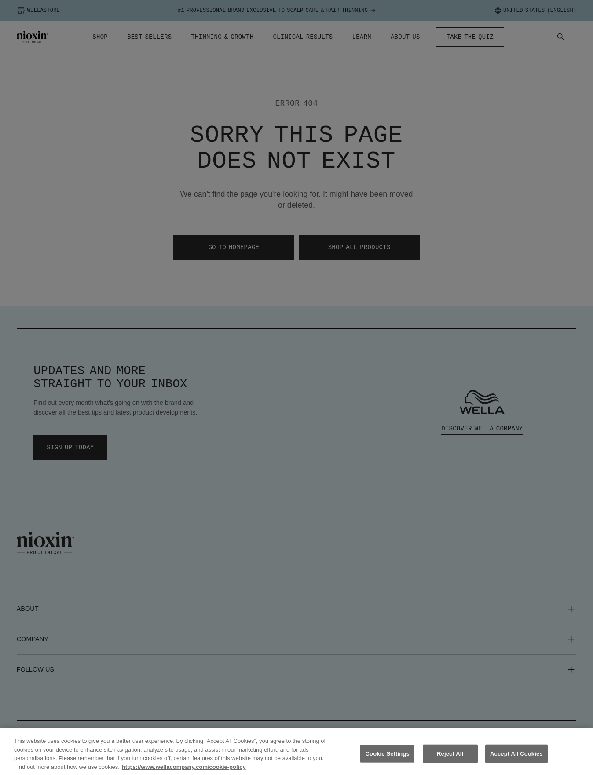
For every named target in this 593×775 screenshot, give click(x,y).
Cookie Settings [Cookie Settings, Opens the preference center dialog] (388, 758)
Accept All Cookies (516, 758)
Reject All (450, 758)
